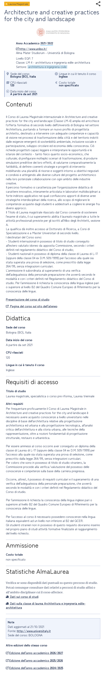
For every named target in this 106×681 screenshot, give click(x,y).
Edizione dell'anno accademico (34, 653)
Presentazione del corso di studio (27, 299)
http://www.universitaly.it (34, 631)
